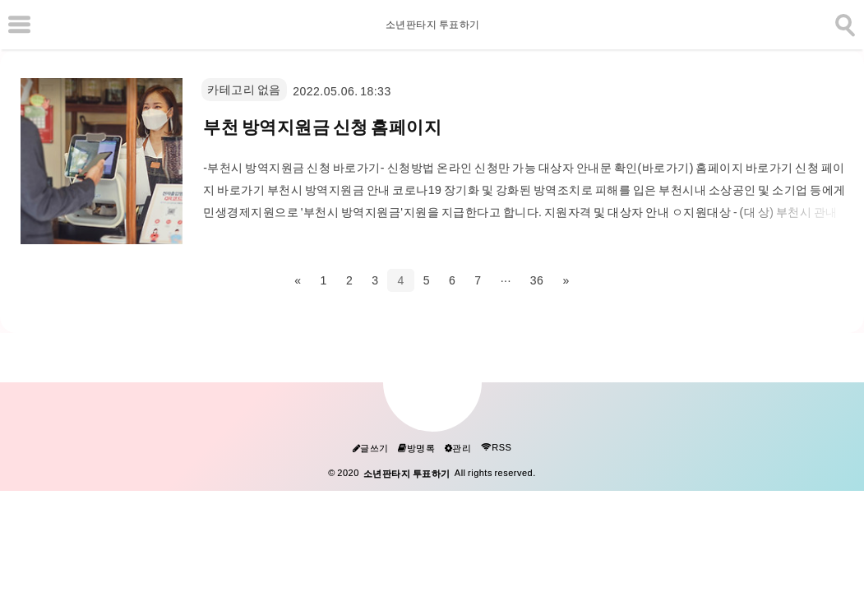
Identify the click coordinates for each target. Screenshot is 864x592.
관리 (458, 448)
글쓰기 (371, 448)
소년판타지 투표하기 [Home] (432, 25)
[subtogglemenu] (19, 24)
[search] (843, 22)
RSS (496, 447)
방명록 (416, 448)
